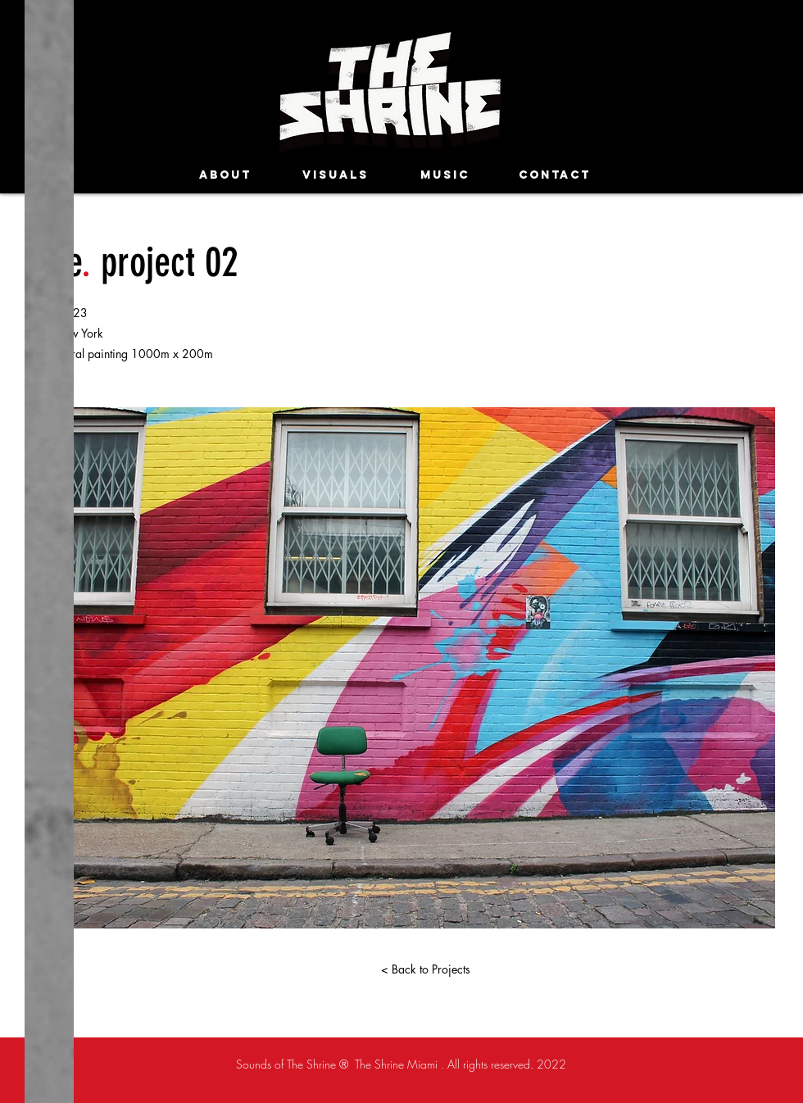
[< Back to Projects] (425, 969)
